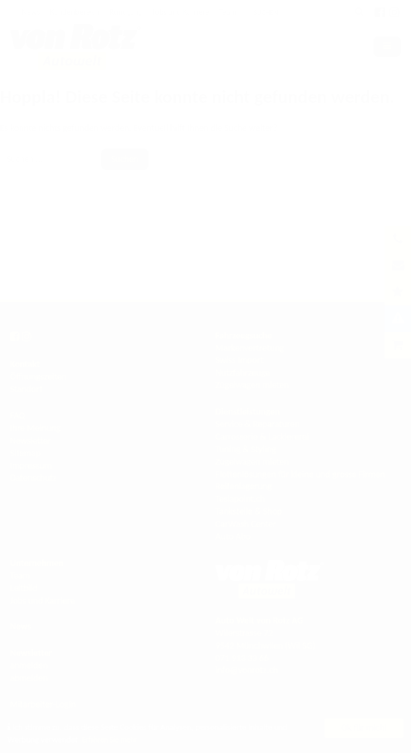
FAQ (17, 415)
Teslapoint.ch (240, 498)
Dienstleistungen (247, 411)
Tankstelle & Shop (248, 511)
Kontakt (25, 364)
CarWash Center (245, 524)
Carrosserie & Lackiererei (262, 436)
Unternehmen (36, 563)
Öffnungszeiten (38, 376)
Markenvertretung (249, 348)
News (31, 12)
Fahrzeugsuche (243, 335)
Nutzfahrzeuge (242, 372)
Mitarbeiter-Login (43, 704)
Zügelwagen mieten (252, 385)
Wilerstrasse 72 (244, 633)
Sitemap (25, 453)
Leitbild (24, 588)
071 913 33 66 (241, 658)
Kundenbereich (74, 12)
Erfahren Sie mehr (112, 739)
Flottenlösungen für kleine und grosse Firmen (300, 474)
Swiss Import (239, 360)
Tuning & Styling (245, 449)
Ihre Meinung (35, 428)
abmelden (29, 678)
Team (228, 12)
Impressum (31, 465)
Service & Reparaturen (257, 424)
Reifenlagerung (243, 486)
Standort (26, 389)
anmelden (29, 665)
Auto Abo (232, 536)
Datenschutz (33, 477)
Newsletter (30, 440)
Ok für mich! (364, 728)
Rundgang (126, 12)
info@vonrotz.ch (246, 670)
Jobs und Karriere (180, 12)
